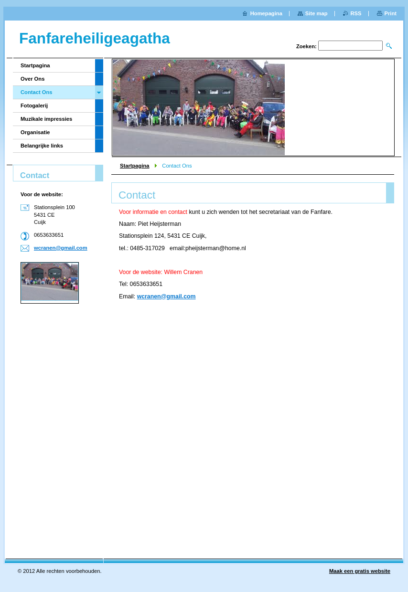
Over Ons (32, 79)
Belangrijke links (42, 145)
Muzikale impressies (46, 119)
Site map (316, 13)
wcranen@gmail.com (166, 296)
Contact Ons (37, 92)
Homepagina (266, 13)
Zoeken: (306, 46)
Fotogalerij (34, 105)
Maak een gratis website (359, 571)
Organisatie (35, 132)
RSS (356, 13)
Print (391, 13)
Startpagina (135, 166)
